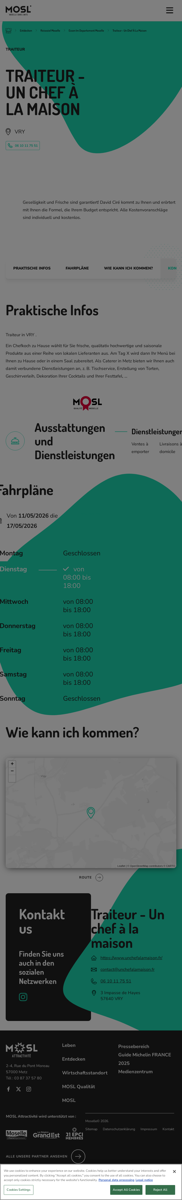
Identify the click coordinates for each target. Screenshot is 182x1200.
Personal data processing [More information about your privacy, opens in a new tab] (116, 1189)
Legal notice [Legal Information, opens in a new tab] (144, 1189)
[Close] (174, 1180)
